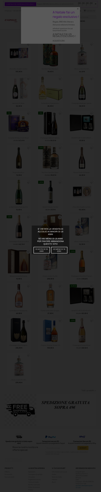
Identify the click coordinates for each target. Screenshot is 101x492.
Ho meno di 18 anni (59, 250)
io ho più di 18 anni (42, 250)
